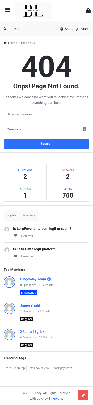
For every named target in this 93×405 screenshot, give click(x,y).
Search (11, 28)
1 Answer (23, 236)
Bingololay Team (33, 279)
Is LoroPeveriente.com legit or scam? (42, 229)
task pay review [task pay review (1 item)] (39, 368)
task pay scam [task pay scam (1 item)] (63, 368)
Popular (12, 215)
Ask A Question (74, 28)
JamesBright (30, 305)
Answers (29, 215)
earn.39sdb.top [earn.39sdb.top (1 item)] (15, 368)
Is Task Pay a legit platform (34, 249)
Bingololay (56, 398)
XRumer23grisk (32, 332)
